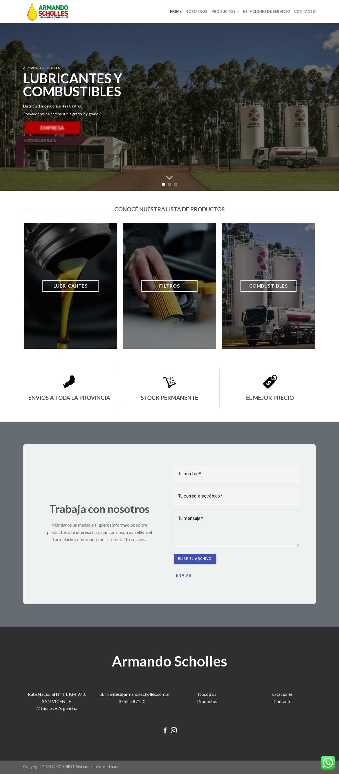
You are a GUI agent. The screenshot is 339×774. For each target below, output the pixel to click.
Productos (207, 701)
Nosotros (207, 694)
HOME (175, 11)
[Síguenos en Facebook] (165, 731)
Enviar (184, 575)
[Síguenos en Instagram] (174, 731)
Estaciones (282, 694)
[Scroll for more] (169, 178)
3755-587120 (131, 701)
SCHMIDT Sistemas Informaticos (87, 766)
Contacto (282, 701)
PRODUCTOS (225, 11)
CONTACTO (305, 11)
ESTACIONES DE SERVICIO (266, 11)
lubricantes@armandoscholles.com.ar (134, 694)
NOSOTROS (196, 11)
